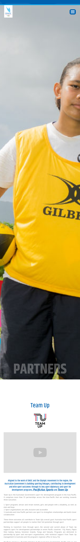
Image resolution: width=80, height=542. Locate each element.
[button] (73, 11)
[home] (8, 11)
